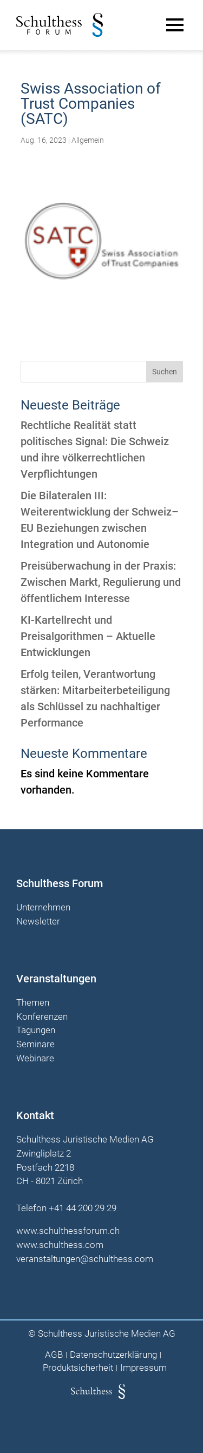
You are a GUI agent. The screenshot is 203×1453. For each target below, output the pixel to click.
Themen (32, 1003)
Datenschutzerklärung (113, 1355)
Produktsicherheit (78, 1368)
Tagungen (35, 1030)
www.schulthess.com (59, 1244)
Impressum (143, 1368)
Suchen (164, 371)
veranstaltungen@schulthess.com (84, 1258)
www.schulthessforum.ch (68, 1230)
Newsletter (38, 922)
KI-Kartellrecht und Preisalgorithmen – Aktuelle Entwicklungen (88, 636)
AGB (54, 1355)
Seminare (35, 1044)
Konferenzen (42, 1017)
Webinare (35, 1059)
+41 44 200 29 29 (82, 1208)
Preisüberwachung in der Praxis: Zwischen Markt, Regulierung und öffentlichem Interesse (101, 582)
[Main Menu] (175, 25)
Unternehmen (43, 908)
